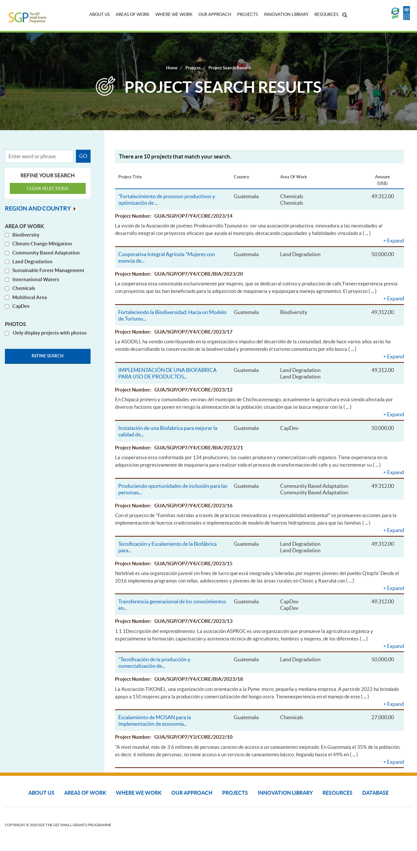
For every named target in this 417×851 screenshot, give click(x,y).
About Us (99, 14)
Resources (326, 14)
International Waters (35, 279)
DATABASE (375, 793)
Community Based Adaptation (46, 252)
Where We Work (174, 14)
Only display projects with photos (50, 333)
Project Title (130, 176)
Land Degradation (32, 261)
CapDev (21, 306)
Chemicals (23, 288)
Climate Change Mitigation (42, 243)
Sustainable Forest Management (48, 270)
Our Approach (214, 14)
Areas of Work (133, 14)
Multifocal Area (29, 297)
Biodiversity (25, 235)
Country (241, 176)
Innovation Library (286, 14)
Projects (247, 14)
